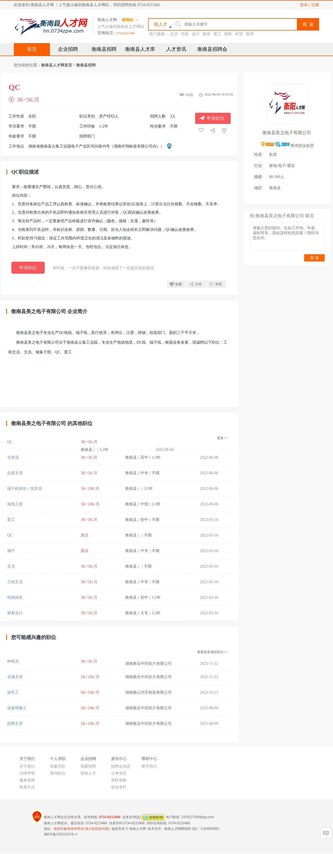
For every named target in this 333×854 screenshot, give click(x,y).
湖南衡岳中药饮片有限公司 (148, 663)
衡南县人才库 (140, 49)
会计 (196, 34)
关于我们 (27, 766)
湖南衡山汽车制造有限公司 (148, 692)
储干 (11, 551)
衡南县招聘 (104, 49)
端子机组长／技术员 (24, 488)
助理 (250, 34)
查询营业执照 (302, 146)
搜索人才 (88, 773)
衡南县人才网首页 (56, 65)
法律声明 (27, 773)
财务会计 (15, 613)
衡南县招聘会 (212, 49)
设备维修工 (17, 708)
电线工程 (15, 504)
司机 (185, 34)
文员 (174, 34)
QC (9, 442)
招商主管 (15, 723)
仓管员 (13, 457)
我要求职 (57, 766)
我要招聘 (88, 766)
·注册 (315, 5)
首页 (32, 49)
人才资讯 (176, 49)
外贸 (239, 34)
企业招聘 (68, 49)
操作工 (13, 692)
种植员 (13, 661)
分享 (198, 284)
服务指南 (27, 780)
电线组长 (15, 597)
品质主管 (15, 473)
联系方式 (27, 787)
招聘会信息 (120, 766)
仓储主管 (15, 677)
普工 (217, 34)
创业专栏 (119, 787)
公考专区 (119, 773)
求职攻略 (119, 780)
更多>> (222, 438)
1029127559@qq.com (197, 817)
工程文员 (15, 582)
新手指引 (149, 766)
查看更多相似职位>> (212, 652)
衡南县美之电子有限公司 (286, 132)
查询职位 (57, 773)
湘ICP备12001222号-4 (60, 834)
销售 (228, 34)
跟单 (206, 34)
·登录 (303, 5)
